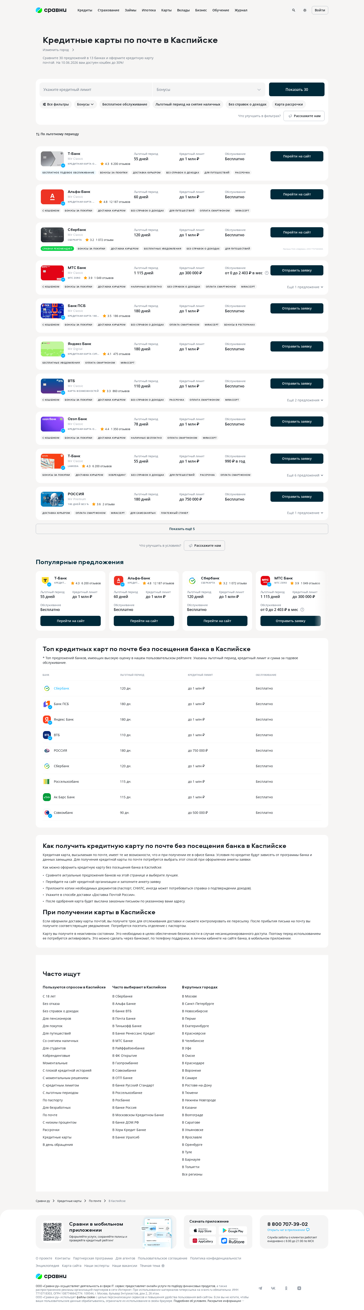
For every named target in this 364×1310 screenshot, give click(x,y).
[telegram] (260, 1288)
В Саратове (191, 1122)
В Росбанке (121, 1100)
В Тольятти (190, 1167)
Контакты (62, 1258)
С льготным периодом (60, 1092)
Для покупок (52, 1026)
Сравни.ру (43, 1201)
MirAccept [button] (242, 210)
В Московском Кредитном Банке (138, 1115)
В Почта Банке (124, 1018)
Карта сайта (71, 1265)
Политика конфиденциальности (215, 1258)
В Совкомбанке (124, 1070)
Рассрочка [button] (242, 172)
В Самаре (189, 1078)
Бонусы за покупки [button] (114, 172)
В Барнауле (191, 1159)
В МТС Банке (122, 1040)
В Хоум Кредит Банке (129, 1130)
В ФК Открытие (124, 1055)
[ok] (286, 1288)
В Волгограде (192, 1115)
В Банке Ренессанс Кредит (133, 1033)
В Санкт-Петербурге (198, 1003)
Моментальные (55, 1063)
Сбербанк (61, 688)
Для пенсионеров (57, 1018)
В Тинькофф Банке (127, 1026)
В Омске (188, 1055)
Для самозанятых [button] (143, 512)
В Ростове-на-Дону (197, 1085)
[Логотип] (51, 1276)
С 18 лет (49, 996)
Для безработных (57, 1107)
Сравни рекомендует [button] (57, 248)
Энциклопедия (47, 1265)
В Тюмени (190, 1092)
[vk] (273, 1288)
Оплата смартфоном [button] (215, 210)
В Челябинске (193, 1040)
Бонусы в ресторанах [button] (239, 324)
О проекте (44, 1258)
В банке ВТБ (122, 1011)
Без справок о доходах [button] (182, 172)
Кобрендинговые (56, 1055)
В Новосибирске (195, 1011)
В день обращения (58, 1144)
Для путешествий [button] (217, 172)
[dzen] (299, 1288)
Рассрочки (51, 1130)
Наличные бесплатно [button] (146, 286)
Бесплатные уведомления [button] (162, 248)
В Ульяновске (192, 1130)
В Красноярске (194, 1033)
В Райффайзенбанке (128, 1048)
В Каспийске (117, 1201)
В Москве (189, 996)
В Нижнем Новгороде (199, 1100)
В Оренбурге (192, 1144)
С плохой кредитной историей (67, 1070)
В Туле (187, 1152)
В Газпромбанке (125, 1063)
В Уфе (186, 1048)
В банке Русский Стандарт (133, 1085)
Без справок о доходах (60, 1011)
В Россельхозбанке (127, 1092)
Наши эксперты (96, 1265)
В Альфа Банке (124, 1003)
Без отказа (51, 1003)
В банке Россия (124, 1107)
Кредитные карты (57, 1137)
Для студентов (54, 1048)
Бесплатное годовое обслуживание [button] (68, 172)
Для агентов (125, 1258)
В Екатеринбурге (195, 1026)
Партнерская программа (93, 1258)
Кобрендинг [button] (117, 474)
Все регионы (192, 1174)
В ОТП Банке (122, 1078)
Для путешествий (57, 1033)
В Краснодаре (193, 1063)
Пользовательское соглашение (162, 1258)
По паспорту (53, 1100)
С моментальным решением (65, 1078)
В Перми (189, 1018)
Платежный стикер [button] (174, 512)
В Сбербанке (122, 996)
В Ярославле (192, 1137)
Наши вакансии (124, 1265)
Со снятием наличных (60, 1040)
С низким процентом (59, 1122)
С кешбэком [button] (50, 210)
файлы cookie (86, 1297)
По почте (50, 1115)
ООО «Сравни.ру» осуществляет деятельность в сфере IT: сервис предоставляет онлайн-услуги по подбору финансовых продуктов (125, 1286)
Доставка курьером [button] (147, 172)
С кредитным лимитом (61, 1085)
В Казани (189, 1107)
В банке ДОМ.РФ (125, 1122)
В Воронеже (191, 1070)
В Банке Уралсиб (125, 1137)
